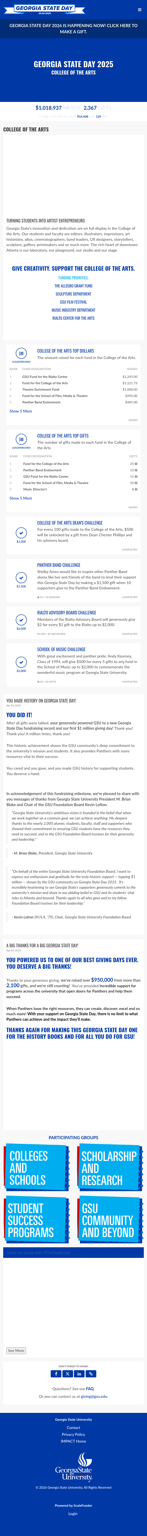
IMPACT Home (73, 1441)
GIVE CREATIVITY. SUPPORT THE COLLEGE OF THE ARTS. (73, 268)
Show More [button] (21, 411)
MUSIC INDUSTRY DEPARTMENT (73, 310)
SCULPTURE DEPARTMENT (73, 294)
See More (16, 1350)
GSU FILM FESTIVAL (73, 302)
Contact (73, 1427)
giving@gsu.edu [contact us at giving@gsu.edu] (94, 1396)
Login (73, 1513)
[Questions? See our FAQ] (90, 1389)
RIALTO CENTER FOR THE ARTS (73, 318)
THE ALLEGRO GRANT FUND (73, 286)
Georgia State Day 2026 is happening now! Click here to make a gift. (73, 28)
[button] (91, 1373)
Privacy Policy (73, 1434)
